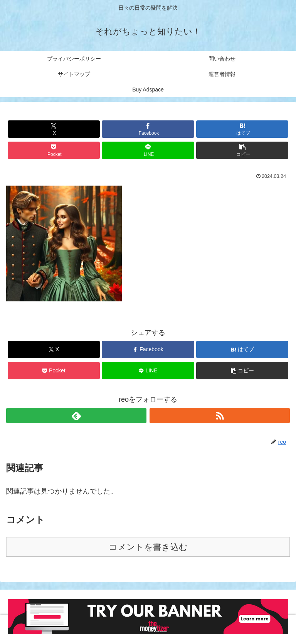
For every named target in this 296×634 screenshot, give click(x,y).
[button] (242, 150)
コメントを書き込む (148, 547)
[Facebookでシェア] (148, 129)
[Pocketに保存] (54, 150)
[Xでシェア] (54, 129)
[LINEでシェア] (148, 150)
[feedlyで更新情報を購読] (76, 415)
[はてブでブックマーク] (242, 129)
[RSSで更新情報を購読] (220, 415)
